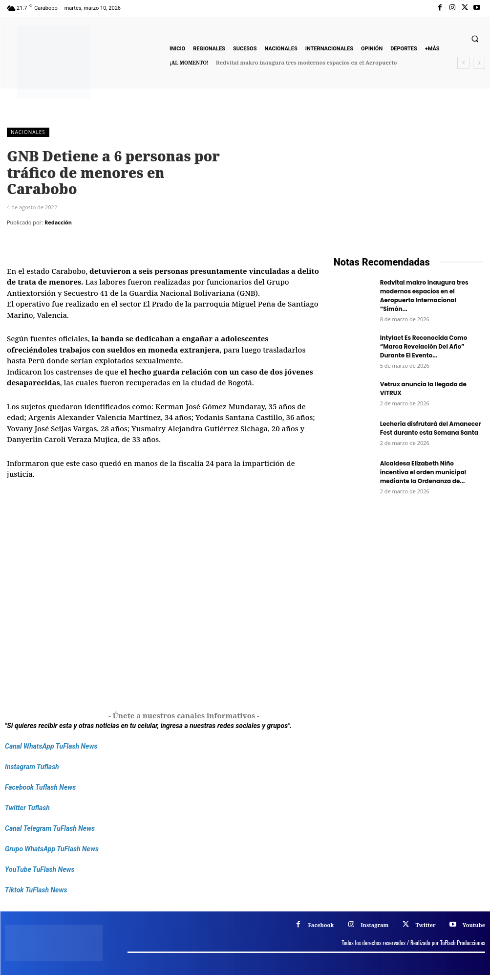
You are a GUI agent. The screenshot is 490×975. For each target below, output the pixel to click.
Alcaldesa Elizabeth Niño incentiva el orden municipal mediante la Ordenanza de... (423, 472)
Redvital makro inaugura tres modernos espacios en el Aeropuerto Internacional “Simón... (424, 295)
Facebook (321, 925)
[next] (479, 63)
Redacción (58, 222)
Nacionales (28, 132)
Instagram (374, 925)
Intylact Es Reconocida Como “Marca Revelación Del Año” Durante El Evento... (424, 346)
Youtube (474, 925)
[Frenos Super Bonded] (408, 606)
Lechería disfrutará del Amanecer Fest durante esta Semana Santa (430, 428)
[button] (475, 39)
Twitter (425, 925)
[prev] (463, 63)
